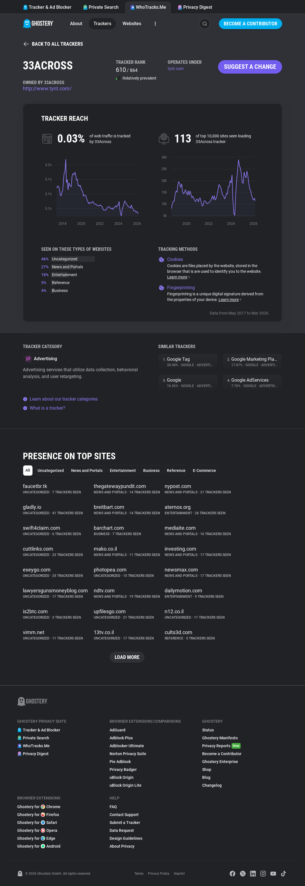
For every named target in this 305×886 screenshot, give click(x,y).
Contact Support (124, 814)
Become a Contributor (250, 24)
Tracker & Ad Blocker (47, 7)
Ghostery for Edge (36, 838)
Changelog (212, 785)
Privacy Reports (221, 746)
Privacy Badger (123, 769)
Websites (132, 23)
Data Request (122, 830)
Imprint (179, 874)
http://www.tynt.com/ (47, 88)
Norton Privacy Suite (128, 753)
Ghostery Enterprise (220, 761)
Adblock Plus (121, 738)
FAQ (113, 806)
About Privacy (122, 846)
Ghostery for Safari (37, 822)
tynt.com (176, 68)
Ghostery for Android (38, 846)
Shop (206, 769)
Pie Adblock (120, 761)
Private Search (101, 7)
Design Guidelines (126, 838)
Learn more (179, 277)
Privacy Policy (158, 874)
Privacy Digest (194, 7)
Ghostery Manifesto (220, 738)
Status (208, 730)
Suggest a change (250, 66)
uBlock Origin (122, 777)
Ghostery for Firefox (38, 814)
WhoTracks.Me (148, 7)
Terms (138, 874)
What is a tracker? (44, 408)
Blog (206, 777)
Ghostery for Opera (37, 830)
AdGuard (117, 730)
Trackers (102, 23)
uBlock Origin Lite (125, 785)
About (76, 23)
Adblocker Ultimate (127, 746)
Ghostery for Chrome (38, 806)
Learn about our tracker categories (60, 399)
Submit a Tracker (125, 822)
